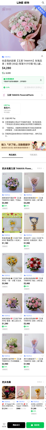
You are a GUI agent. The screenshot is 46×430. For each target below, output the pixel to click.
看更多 (39, 168)
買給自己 (16, 425)
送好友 (35, 425)
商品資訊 (12, 155)
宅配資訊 (33, 155)
